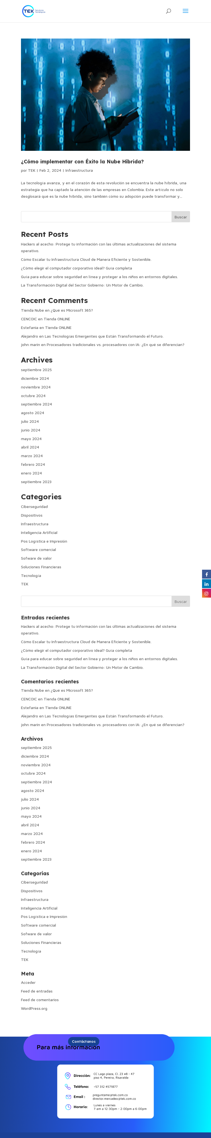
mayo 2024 (31, 438)
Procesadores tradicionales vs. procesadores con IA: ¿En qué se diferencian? (115, 344)
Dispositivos (32, 515)
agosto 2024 (32, 412)
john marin (30, 344)
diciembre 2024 (35, 378)
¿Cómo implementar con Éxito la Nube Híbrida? (82, 161)
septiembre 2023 (36, 481)
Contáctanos (83, 1041)
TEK (31, 170)
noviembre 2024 (36, 387)
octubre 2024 (33, 395)
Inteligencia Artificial (39, 532)
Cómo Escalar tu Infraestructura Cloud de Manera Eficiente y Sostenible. (86, 259)
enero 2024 (31, 473)
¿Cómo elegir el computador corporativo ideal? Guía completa (76, 268)
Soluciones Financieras (41, 566)
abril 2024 (30, 447)
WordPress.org (34, 1008)
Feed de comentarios (40, 999)
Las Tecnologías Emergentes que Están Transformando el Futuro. (104, 336)
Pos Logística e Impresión (44, 541)
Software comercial (38, 549)
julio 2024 (30, 421)
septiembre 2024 (36, 404)
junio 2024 (30, 430)
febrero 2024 (33, 464)
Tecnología (31, 575)
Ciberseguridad (34, 506)
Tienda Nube (32, 310)
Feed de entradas (37, 991)
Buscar (181, 216)
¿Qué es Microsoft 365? (72, 310)
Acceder (28, 982)
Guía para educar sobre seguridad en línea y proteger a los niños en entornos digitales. (99, 276)
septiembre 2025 (36, 369)
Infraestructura (79, 170)
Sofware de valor (36, 558)
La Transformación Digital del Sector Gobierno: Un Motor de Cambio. (82, 285)
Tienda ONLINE (57, 318)
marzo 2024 (32, 455)
